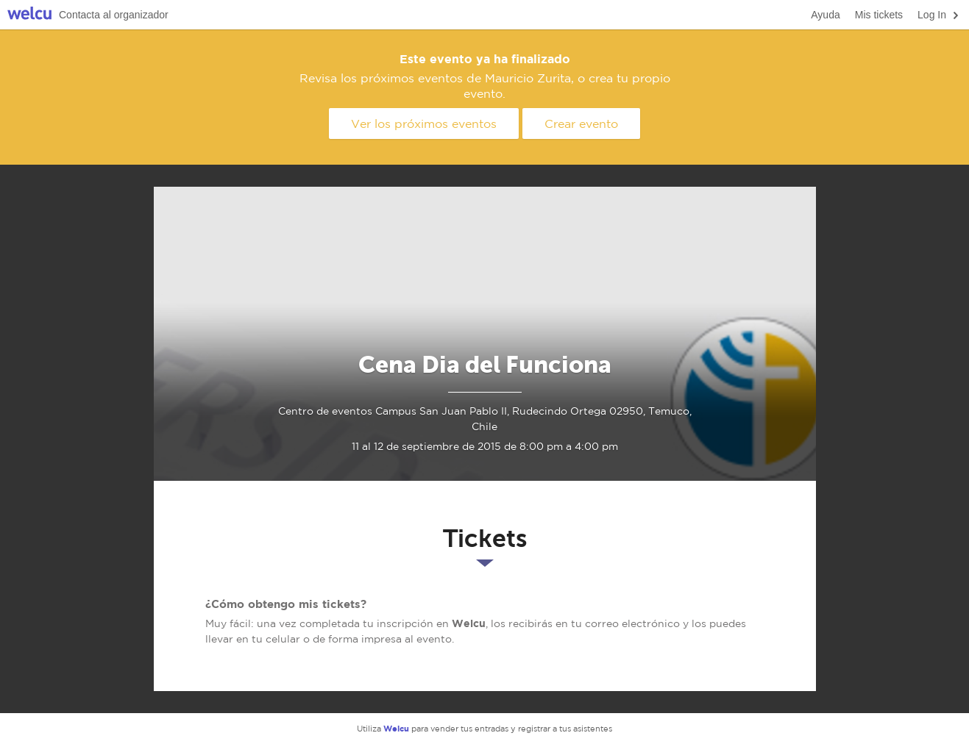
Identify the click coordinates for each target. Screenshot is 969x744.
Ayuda (825, 15)
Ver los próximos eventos (424, 123)
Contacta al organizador (113, 15)
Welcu (29, 15)
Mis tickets (879, 15)
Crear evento (581, 123)
